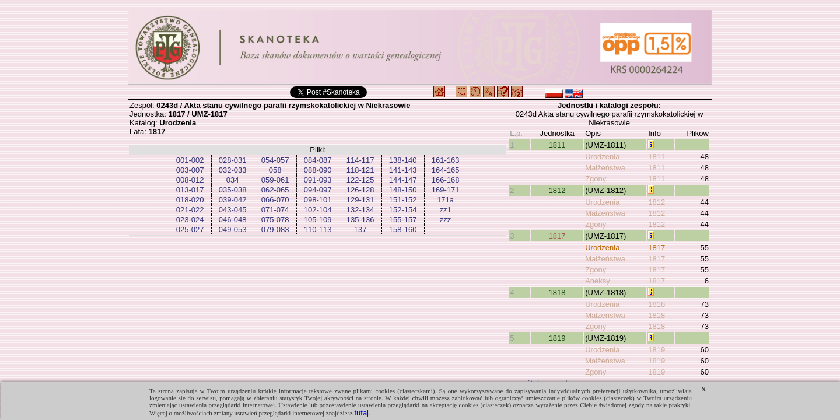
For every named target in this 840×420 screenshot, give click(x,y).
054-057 (275, 160)
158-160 (403, 229)
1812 (557, 190)
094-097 (318, 190)
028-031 (233, 160)
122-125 (360, 180)
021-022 (190, 209)
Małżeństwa (605, 167)
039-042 (233, 199)
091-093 (318, 180)
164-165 (446, 170)
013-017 (190, 190)
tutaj (361, 412)
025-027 (190, 229)
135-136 (360, 219)
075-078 (275, 219)
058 (275, 170)
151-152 (403, 199)
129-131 (360, 199)
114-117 (360, 160)
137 (360, 229)
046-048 (233, 219)
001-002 (190, 160)
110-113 (318, 229)
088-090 (318, 170)
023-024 (190, 219)
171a (445, 199)
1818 (557, 292)
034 (232, 180)
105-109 (318, 219)
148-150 (403, 190)
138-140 (403, 160)
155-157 (403, 219)
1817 (557, 236)
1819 (557, 338)
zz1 (445, 209)
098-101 (318, 199)
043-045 (233, 209)
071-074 (275, 209)
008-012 (190, 180)
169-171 (446, 190)
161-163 (446, 160)
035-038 (233, 190)
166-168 (446, 180)
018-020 (190, 199)
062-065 (275, 190)
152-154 (403, 209)
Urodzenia (602, 156)
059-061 (275, 180)
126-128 (360, 190)
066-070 (275, 199)
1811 (557, 145)
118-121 (360, 170)
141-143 (403, 170)
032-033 (233, 170)
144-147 (403, 180)
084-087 (318, 160)
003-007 (190, 170)
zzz (446, 219)
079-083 (275, 229)
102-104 (318, 209)
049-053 (233, 229)
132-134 (360, 209)
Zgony (595, 178)
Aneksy (597, 280)
